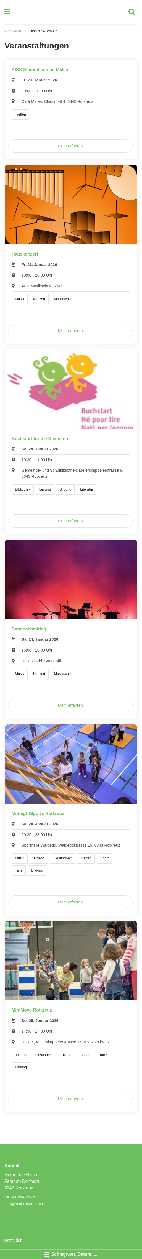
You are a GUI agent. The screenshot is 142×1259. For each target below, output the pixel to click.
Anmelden (13, 1240)
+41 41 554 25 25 (19, 1197)
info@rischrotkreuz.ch (23, 1203)
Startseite (12, 30)
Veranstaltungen (43, 30)
